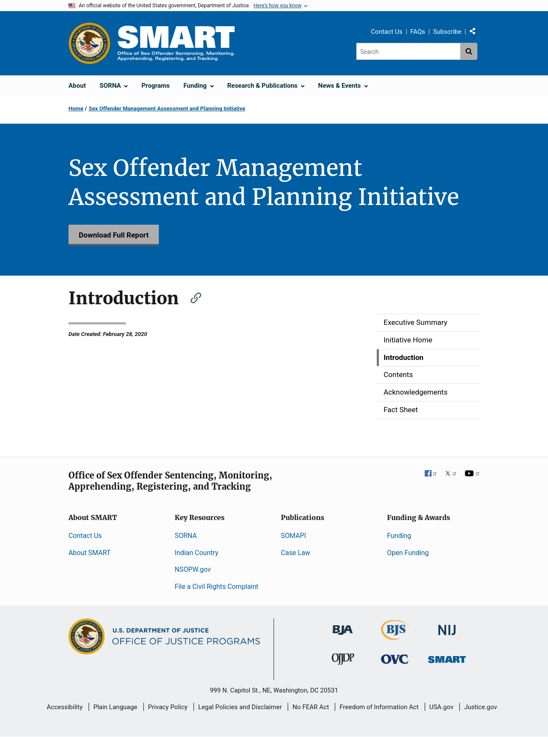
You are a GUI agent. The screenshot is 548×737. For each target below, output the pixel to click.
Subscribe (447, 32)
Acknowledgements (415, 392)
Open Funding (408, 553)
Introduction (403, 357)
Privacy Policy (168, 707)
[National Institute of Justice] (447, 626)
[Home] (176, 43)
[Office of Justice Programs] (89, 43)
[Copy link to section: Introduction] (191, 297)
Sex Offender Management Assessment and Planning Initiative (167, 108)
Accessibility (65, 707)
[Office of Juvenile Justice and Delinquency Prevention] (343, 661)
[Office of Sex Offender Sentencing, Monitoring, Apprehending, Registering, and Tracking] (447, 657)
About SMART (89, 553)
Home (75, 108)
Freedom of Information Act (379, 707)
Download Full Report (114, 235)
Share (476, 33)
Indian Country (196, 553)
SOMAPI (293, 536)
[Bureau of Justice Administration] (343, 626)
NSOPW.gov (193, 569)
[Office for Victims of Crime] (394, 659)
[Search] (408, 51)
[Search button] (468, 51)
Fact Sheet (401, 409)
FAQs (417, 32)
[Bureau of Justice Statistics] (395, 636)
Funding (399, 536)
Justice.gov (480, 707)
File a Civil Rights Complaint (217, 586)
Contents (398, 374)
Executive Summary (415, 322)
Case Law (295, 553)
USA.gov (441, 707)
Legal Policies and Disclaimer (240, 707)
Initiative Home (408, 340)
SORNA (186, 536)
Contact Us (386, 32)
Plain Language (115, 707)
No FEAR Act (310, 707)
